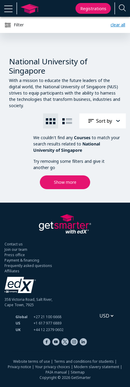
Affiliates (11, 271)
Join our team (15, 249)
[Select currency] (106, 315)
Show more (65, 182)
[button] (8, 8)
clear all (118, 25)
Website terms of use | (33, 361)
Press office (14, 254)
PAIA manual (56, 372)
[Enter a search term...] (122, 8)
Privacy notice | (21, 366)
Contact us (13, 244)
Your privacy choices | (54, 366)
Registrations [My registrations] (93, 8)
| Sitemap (76, 372)
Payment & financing (21, 260)
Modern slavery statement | (98, 366)
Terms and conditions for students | (85, 361)
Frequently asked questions (28, 265)
